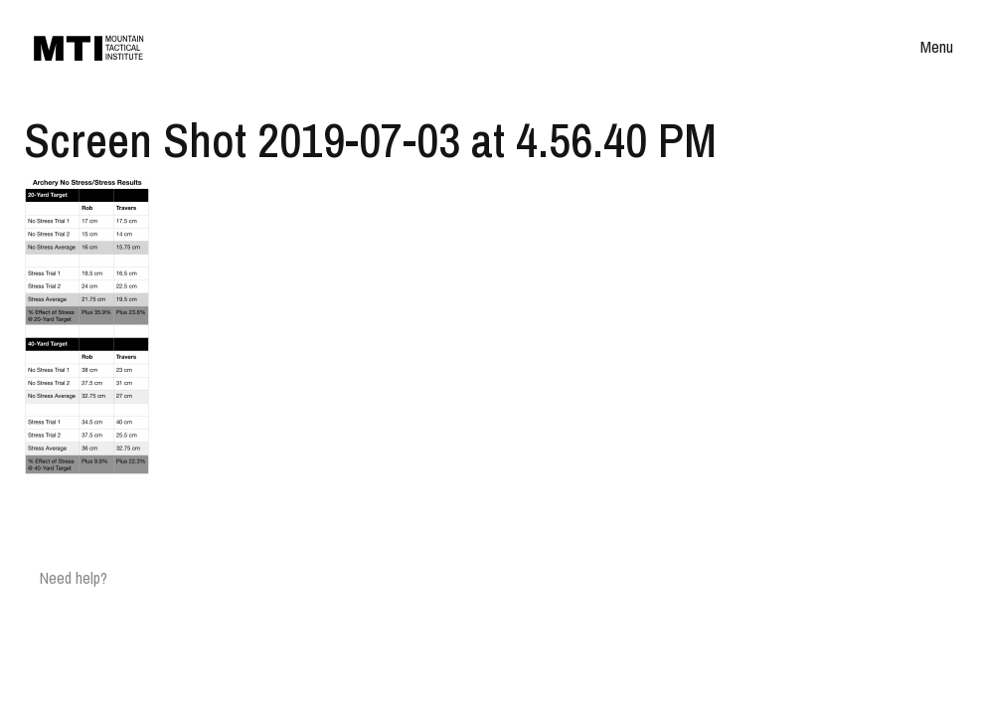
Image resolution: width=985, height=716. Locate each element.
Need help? (73, 578)
